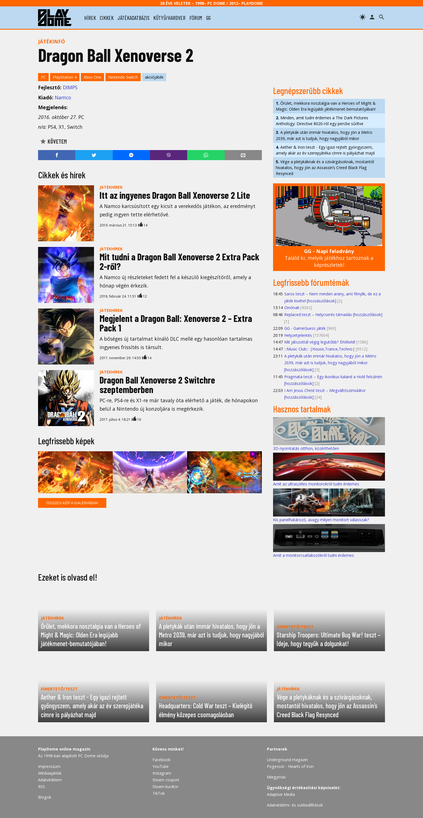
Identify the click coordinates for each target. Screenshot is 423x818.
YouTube (160, 766)
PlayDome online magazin (64, 749)
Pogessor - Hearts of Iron (290, 766)
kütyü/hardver (169, 17)
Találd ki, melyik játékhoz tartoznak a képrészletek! (329, 258)
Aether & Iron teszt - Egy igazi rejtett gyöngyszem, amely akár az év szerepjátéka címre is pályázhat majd (325, 150)
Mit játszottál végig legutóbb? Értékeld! (319, 342)
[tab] (142, 488)
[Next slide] (254, 472)
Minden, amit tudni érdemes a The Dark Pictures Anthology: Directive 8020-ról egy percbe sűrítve (322, 120)
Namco (63, 97)
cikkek (107, 17)
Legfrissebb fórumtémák (311, 282)
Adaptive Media (281, 794)
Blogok (44, 797)
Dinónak (291, 307)
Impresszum (49, 766)
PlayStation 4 (65, 77)
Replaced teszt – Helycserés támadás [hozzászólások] (333, 314)
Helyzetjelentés (298, 335)
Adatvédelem (50, 779)
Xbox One (92, 77)
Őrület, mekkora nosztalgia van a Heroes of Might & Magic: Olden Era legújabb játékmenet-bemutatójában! (326, 106)
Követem (53, 141)
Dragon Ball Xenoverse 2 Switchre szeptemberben (157, 384)
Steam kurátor (165, 786)
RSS (41, 786)
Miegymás (276, 777)
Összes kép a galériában (72, 503)
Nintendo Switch (123, 77)
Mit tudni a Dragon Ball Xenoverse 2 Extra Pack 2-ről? (179, 261)
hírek (90, 17)
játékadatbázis (133, 17)
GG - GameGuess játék (305, 328)
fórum (195, 17)
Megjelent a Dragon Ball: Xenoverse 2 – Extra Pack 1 (176, 322)
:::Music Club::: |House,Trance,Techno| (319, 349)
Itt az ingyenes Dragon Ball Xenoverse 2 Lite (175, 195)
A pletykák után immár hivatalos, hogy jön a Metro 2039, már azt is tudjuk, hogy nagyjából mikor (324, 135)
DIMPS (70, 87)
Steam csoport (165, 779)
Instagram (161, 773)
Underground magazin (287, 759)
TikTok (158, 793)
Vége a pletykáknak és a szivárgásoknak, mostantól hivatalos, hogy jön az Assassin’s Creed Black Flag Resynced (325, 167)
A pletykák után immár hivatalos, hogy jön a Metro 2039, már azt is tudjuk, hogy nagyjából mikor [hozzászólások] (330, 362)
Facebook (161, 759)
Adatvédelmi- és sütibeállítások (295, 805)
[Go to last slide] (45, 472)
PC (43, 77)
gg (208, 17)
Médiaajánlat (50, 773)
